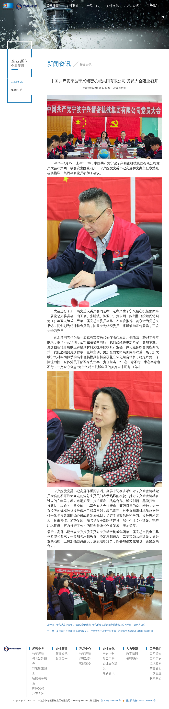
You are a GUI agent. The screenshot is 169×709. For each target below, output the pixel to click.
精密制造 (85, 658)
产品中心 (93, 5)
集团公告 (17, 89)
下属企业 (155, 673)
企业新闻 (73, 5)
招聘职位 (132, 658)
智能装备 (85, 663)
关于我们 (153, 5)
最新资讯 (108, 673)
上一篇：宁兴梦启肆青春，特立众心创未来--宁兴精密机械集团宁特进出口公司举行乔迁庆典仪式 (96, 624)
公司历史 (155, 658)
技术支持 (38, 693)
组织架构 (155, 663)
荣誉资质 (155, 668)
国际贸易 (38, 688)
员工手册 (108, 658)
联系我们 (155, 678)
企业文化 (113, 5)
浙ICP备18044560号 (111, 700)
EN (162, 17)
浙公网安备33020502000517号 (141, 700)
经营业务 (52, 5)
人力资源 (133, 5)
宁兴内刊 (108, 653)
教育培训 (132, 653)
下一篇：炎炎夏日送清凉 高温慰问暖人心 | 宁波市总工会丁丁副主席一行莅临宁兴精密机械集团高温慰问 (100, 631)
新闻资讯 (17, 82)
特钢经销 (38, 653)
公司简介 (155, 653)
